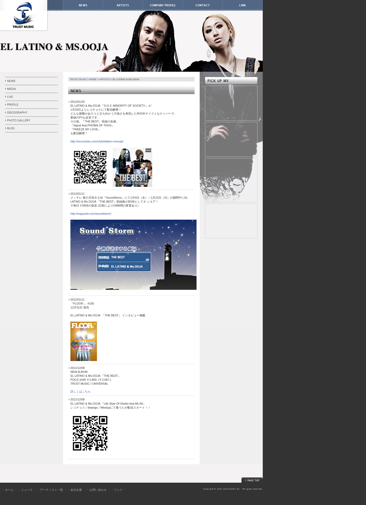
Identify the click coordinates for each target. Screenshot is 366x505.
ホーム (9, 489)
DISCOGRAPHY (31, 113)
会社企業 (76, 489)
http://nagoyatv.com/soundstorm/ (90, 213)
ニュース (27, 489)
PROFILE (31, 105)
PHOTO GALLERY (31, 121)
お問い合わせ (98, 489)
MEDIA (31, 89)
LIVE (31, 97)
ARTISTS (104, 79)
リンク (118, 489)
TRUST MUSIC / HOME (83, 79)
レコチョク (77, 407)
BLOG (31, 128)
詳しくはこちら (80, 391)
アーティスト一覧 (51, 489)
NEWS (31, 81)
